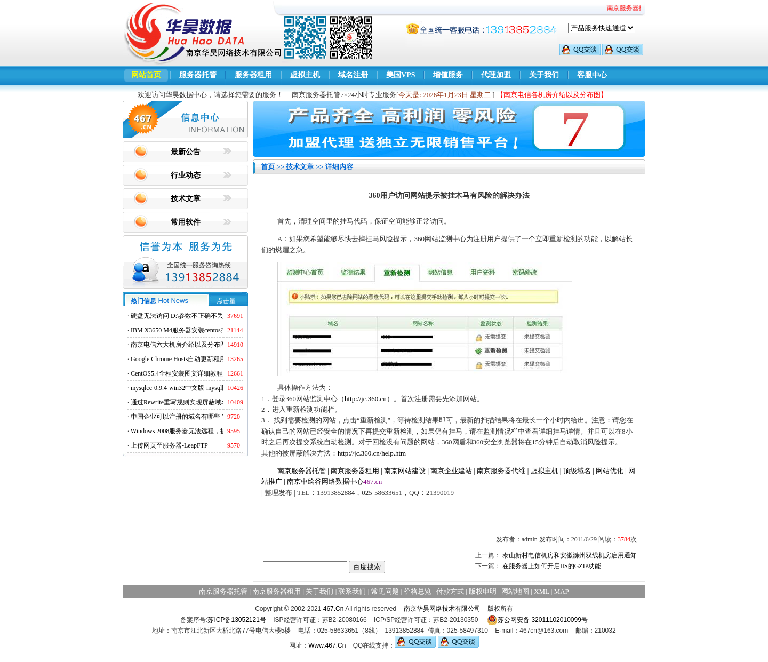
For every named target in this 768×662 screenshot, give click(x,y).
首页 (268, 167)
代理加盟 (496, 75)
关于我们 (544, 75)
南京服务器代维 (501, 471)
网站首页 (146, 75)
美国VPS (400, 75)
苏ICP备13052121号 (236, 620)
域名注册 (353, 75)
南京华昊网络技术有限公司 (442, 608)
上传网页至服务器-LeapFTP (169, 445)
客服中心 (592, 75)
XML (541, 591)
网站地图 (515, 591)
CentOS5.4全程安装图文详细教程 (177, 373)
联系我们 (352, 591)
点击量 (226, 301)
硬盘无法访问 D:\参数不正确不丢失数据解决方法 (199, 316)
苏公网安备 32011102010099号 (537, 620)
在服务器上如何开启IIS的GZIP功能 (551, 566)
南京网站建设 (405, 471)
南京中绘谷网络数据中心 (325, 481)
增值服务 (448, 75)
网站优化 (609, 471)
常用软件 (186, 222)
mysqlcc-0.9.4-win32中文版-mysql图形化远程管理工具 (205, 388)
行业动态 (186, 175)
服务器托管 (198, 75)
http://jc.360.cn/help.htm (372, 453)
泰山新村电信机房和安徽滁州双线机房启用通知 (569, 555)
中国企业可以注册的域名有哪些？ (179, 416)
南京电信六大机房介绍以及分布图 (179, 344)
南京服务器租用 (355, 471)
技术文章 (186, 199)
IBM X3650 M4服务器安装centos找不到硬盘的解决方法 (208, 330)
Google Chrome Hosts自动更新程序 (178, 359)
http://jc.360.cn (366, 399)
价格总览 (417, 591)
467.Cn (333, 608)
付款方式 (450, 591)
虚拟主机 (305, 75)
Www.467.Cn (327, 645)
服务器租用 (253, 75)
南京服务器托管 (301, 471)
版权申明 (483, 591)
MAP (561, 591)
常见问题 (385, 591)
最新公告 (186, 152)
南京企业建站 (451, 471)
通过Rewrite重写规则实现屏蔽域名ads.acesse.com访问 (205, 402)
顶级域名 (577, 471)
